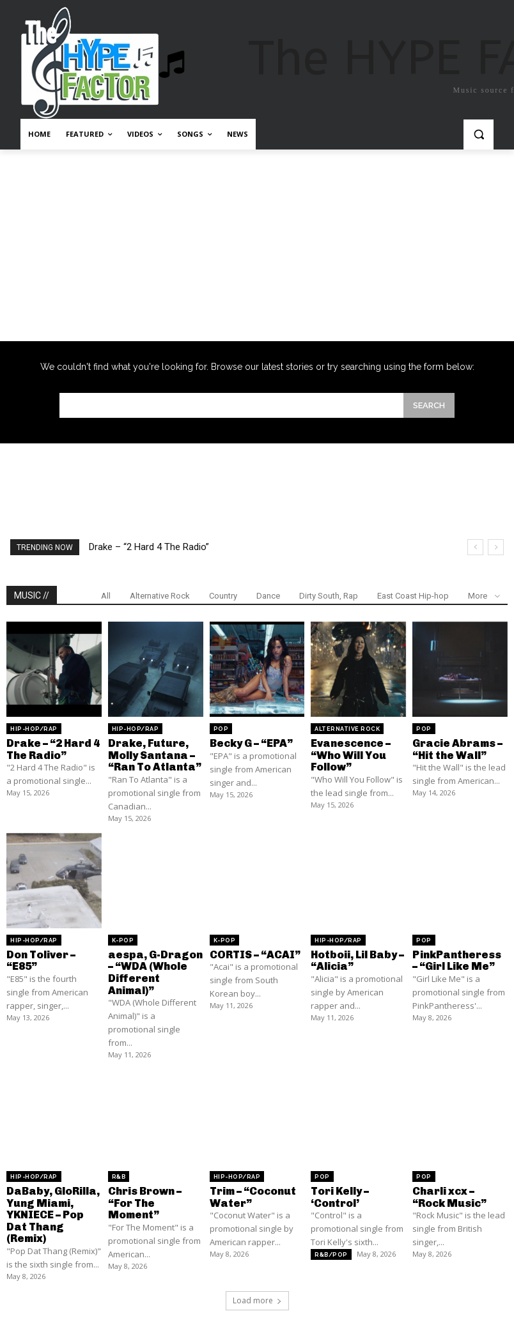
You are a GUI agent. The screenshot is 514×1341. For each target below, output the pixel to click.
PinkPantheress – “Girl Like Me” (459, 958)
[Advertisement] (257, 245)
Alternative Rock (160, 596)
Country (223, 596)
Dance (268, 596)
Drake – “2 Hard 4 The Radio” (149, 547)
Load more (257, 1292)
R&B (119, 1172)
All (106, 596)
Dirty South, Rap (328, 596)
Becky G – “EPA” (251, 743)
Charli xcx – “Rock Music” (459, 1192)
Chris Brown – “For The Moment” (145, 1197)
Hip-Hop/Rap (34, 729)
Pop (221, 729)
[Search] (429, 405)
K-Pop (123, 938)
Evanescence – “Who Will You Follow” (349, 754)
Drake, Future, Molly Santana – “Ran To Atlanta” (153, 754)
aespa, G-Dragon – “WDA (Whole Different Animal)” (153, 969)
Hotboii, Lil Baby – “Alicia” (356, 958)
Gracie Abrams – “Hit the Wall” (455, 748)
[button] (478, 134)
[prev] (475, 547)
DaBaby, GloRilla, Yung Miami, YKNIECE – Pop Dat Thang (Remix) (51, 1208)
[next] (496, 547)
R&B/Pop (331, 1249)
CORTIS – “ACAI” (254, 952)
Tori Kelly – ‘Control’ (339, 1192)
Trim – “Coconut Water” (253, 1192)
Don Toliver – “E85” (40, 958)
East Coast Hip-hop (413, 596)
